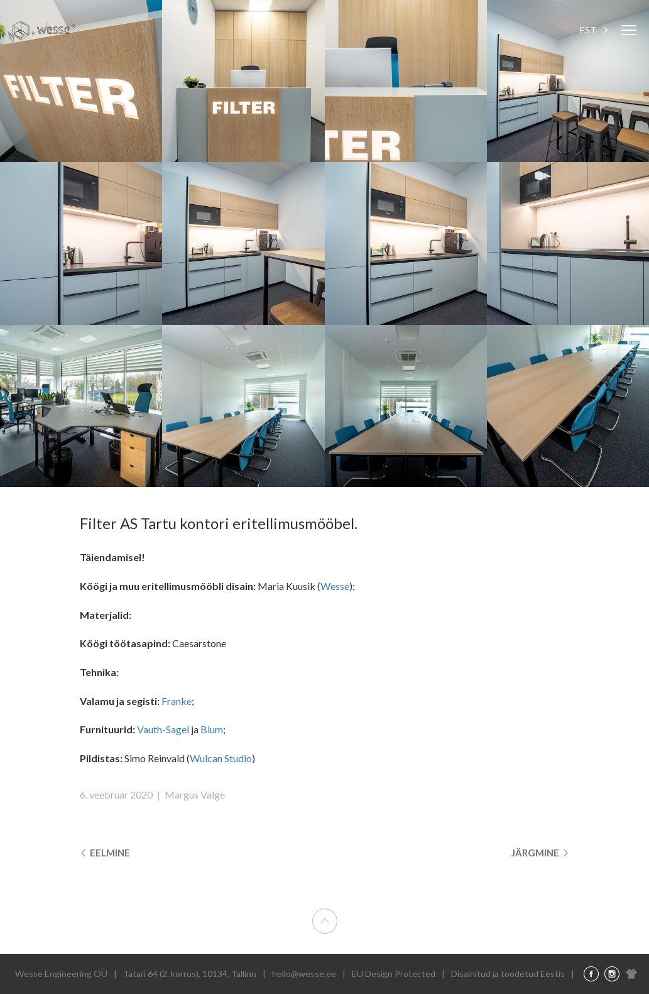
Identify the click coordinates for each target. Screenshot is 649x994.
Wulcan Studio (221, 758)
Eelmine (106, 853)
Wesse (334, 586)
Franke (176, 701)
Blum (211, 729)
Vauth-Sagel (163, 729)
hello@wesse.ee (304, 973)
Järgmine (539, 853)
